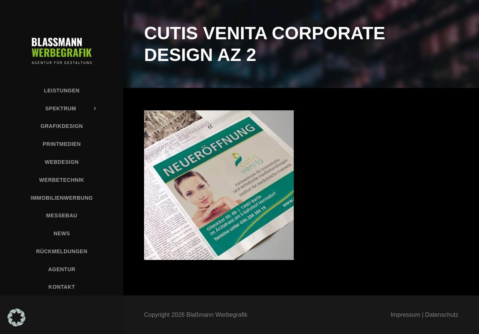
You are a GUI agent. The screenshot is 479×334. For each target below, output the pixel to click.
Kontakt (62, 287)
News (62, 233)
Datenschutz (441, 315)
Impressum (405, 315)
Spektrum (60, 108)
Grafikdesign (61, 126)
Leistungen (61, 91)
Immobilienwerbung (62, 198)
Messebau (61, 215)
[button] (16, 317)
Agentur (62, 269)
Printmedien (62, 144)
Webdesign (62, 162)
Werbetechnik (61, 180)
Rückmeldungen (61, 251)
